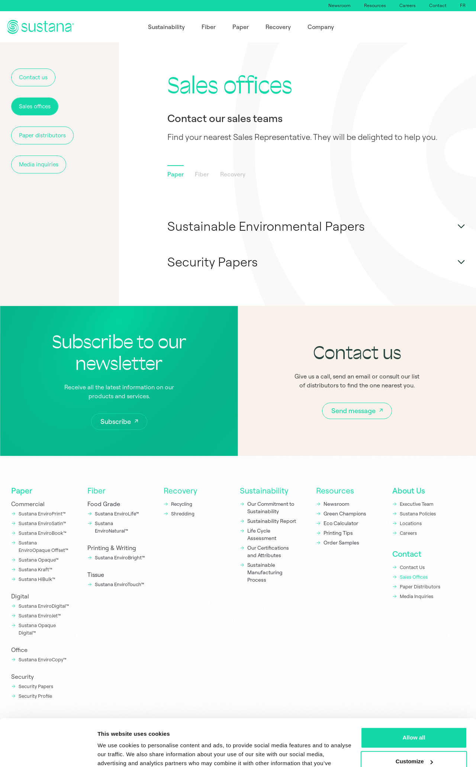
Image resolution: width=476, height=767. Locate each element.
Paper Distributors (420, 586)
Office (19, 649)
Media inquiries (38, 164)
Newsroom (339, 5)
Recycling (181, 504)
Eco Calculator (341, 523)
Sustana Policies (418, 514)
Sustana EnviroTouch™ (120, 584)
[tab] (175, 175)
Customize (414, 721)
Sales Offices (414, 577)
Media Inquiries (416, 596)
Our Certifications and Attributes (268, 551)
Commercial (28, 504)
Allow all (414, 697)
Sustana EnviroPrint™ (43, 514)
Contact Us (412, 567)
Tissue (95, 574)
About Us (408, 490)
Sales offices (35, 106)
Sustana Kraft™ (35, 569)
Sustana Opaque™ (39, 560)
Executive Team (416, 504)
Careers (407, 5)
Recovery (180, 490)
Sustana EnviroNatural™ (112, 527)
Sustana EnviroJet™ (40, 616)
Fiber (96, 490)
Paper (21, 490)
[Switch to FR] (462, 5)
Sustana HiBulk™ (37, 579)
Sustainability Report (271, 521)
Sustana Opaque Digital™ (37, 629)
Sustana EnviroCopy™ (43, 659)
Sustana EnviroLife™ (117, 514)
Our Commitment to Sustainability (270, 508)
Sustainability (264, 490)
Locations (411, 523)
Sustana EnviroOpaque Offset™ (43, 546)
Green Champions (345, 513)
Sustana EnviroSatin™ (42, 523)
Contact (438, 5)
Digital (20, 596)
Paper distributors (42, 135)
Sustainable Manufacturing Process (265, 572)
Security (22, 676)
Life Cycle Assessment (261, 534)
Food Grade (103, 504)
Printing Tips (338, 533)
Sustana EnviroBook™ (43, 533)
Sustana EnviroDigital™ (44, 606)
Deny (414, 745)
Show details (114, 752)
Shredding (182, 514)
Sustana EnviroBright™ (120, 557)
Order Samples (341, 542)
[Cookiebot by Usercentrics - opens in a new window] (48, 752)
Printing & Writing (111, 548)
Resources (375, 5)
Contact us (33, 77)
